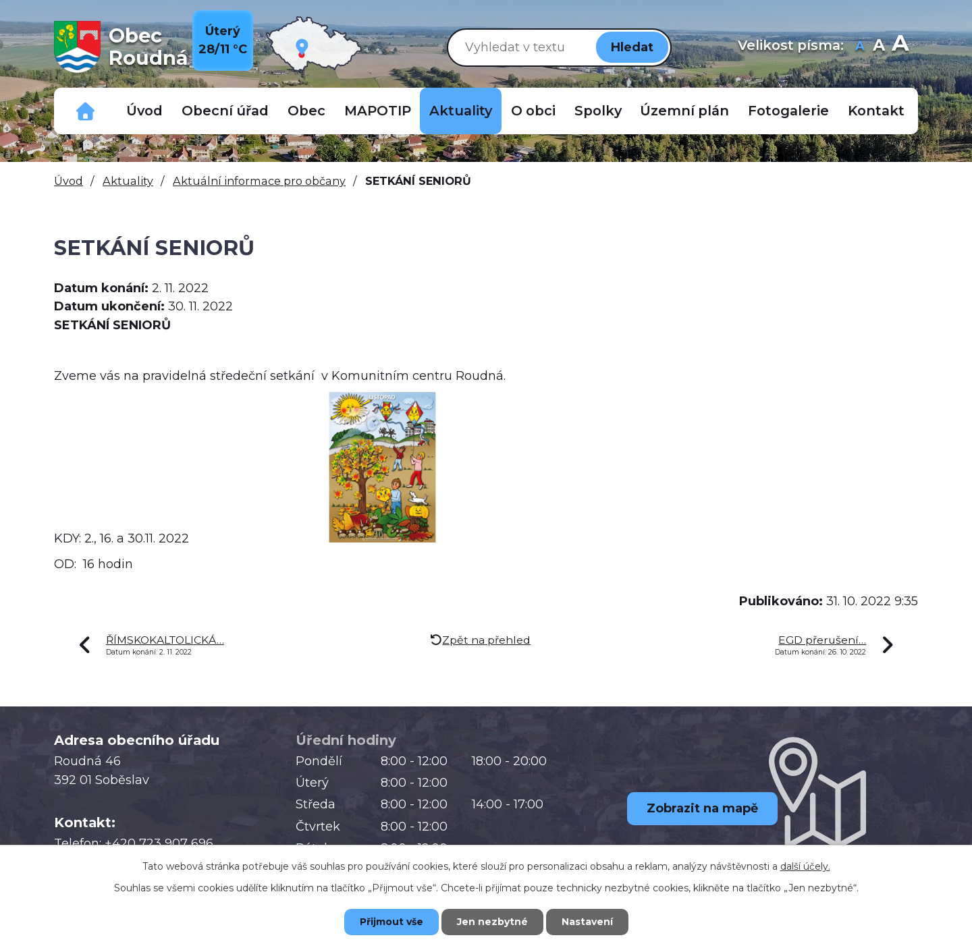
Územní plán (684, 111)
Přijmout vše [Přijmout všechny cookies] (391, 922)
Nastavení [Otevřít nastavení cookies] (587, 922)
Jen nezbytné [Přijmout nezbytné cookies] (492, 922)
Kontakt (876, 111)
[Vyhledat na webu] (519, 47)
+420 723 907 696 (159, 843)
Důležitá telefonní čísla (85, 111)
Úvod (144, 111)
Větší (900, 46)
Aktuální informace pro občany (259, 181)
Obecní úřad (225, 111)
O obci (533, 111)
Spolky (598, 111)
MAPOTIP (377, 111)
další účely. (805, 866)
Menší (859, 46)
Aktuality (460, 111)
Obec (306, 111)
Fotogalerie (788, 111)
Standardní (878, 46)
